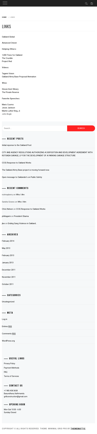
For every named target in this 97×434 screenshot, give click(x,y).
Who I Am (20, 194)
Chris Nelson (7, 209)
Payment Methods (11, 368)
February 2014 (8, 241)
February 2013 (8, 255)
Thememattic (78, 429)
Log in (4, 319)
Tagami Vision (8, 73)
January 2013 (7, 262)
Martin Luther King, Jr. (11, 111)
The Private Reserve (10, 92)
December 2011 (8, 270)
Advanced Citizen (9, 43)
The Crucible (7, 58)
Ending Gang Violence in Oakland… (22, 223)
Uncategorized (8, 301)
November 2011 (9, 277)
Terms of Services (11, 376)
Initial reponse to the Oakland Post (16, 145)
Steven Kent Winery (10, 89)
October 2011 (8, 284)
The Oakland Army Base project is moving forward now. (25, 170)
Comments (9, 333)
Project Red (7, 61)
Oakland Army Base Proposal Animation (19, 76)
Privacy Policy (9, 363)
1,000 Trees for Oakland (12, 55)
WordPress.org (8, 341)
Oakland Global (8, 37)
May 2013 (6, 248)
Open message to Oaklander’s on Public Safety (22, 177)
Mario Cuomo (8, 104)
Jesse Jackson (8, 108)
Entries (7, 326)
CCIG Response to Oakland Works (16, 163)
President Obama (21, 216)
